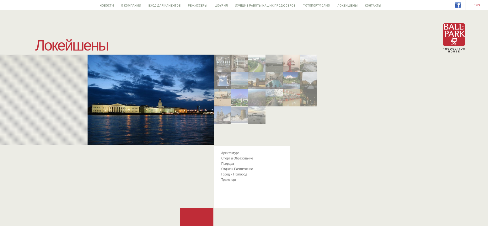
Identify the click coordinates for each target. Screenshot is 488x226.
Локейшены (347, 5)
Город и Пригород (234, 174)
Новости (106, 5)
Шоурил (221, 5)
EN (476, 5)
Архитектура (230, 153)
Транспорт (228, 179)
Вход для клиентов (164, 5)
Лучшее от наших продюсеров (265, 5)
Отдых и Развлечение (237, 169)
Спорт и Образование (237, 158)
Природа (227, 163)
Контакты (373, 5)
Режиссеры (197, 5)
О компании (131, 5)
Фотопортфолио (316, 5)
